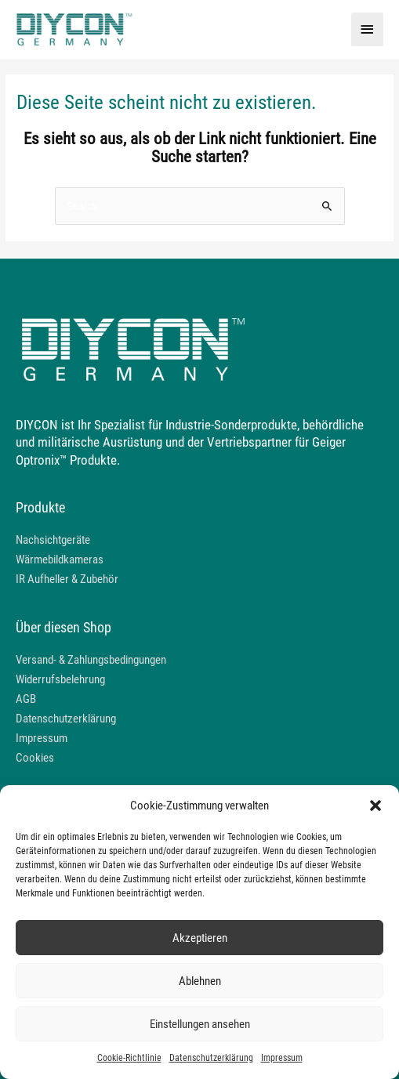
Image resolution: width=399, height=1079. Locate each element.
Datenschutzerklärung (211, 1057)
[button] (375, 805)
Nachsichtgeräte (53, 540)
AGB (26, 699)
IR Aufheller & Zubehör (67, 579)
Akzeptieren (199, 938)
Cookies (35, 758)
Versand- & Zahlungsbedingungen (91, 660)
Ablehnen (200, 981)
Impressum (282, 1057)
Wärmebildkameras (59, 559)
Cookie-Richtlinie (129, 1057)
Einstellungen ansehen (200, 1024)
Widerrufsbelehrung (60, 679)
